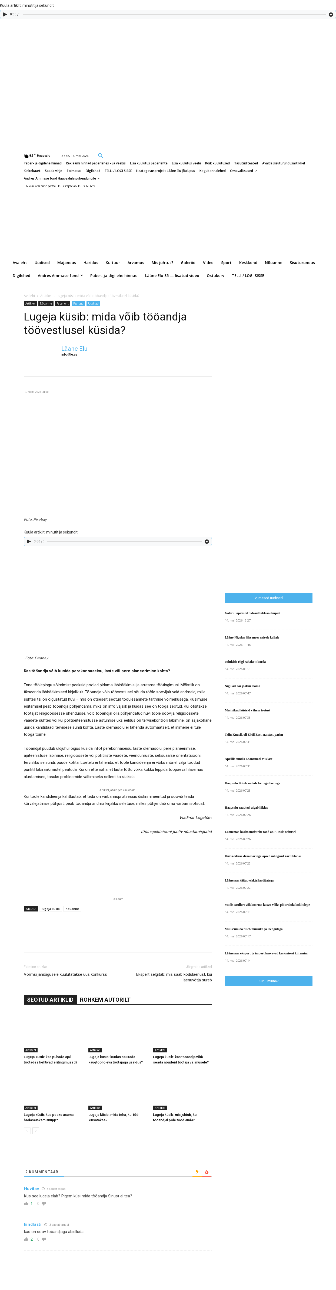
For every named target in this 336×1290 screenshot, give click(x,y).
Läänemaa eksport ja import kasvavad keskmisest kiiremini (266, 953)
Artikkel (46, 295)
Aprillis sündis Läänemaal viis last (248, 759)
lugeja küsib (51, 909)
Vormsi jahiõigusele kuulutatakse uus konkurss (65, 974)
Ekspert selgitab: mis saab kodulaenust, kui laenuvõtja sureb (174, 977)
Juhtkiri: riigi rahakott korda (245, 662)
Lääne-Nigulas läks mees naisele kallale (252, 637)
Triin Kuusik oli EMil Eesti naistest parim (254, 735)
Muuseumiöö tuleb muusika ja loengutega (254, 929)
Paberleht (62, 303)
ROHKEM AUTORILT (105, 1000)
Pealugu (78, 303)
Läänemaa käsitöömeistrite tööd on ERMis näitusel (260, 832)
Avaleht (29, 295)
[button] (100, 155)
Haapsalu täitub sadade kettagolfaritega (252, 783)
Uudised (93, 303)
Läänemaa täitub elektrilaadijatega (249, 880)
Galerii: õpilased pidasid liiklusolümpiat (253, 613)
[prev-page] (27, 1130)
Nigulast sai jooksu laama (242, 686)
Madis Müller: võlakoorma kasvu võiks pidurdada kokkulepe (267, 905)
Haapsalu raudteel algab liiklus (246, 807)
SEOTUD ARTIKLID (50, 1000)
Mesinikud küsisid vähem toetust (247, 710)
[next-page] (35, 1130)
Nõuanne (46, 303)
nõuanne (72, 909)
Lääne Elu (74, 348)
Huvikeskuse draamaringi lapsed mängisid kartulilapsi (263, 856)
